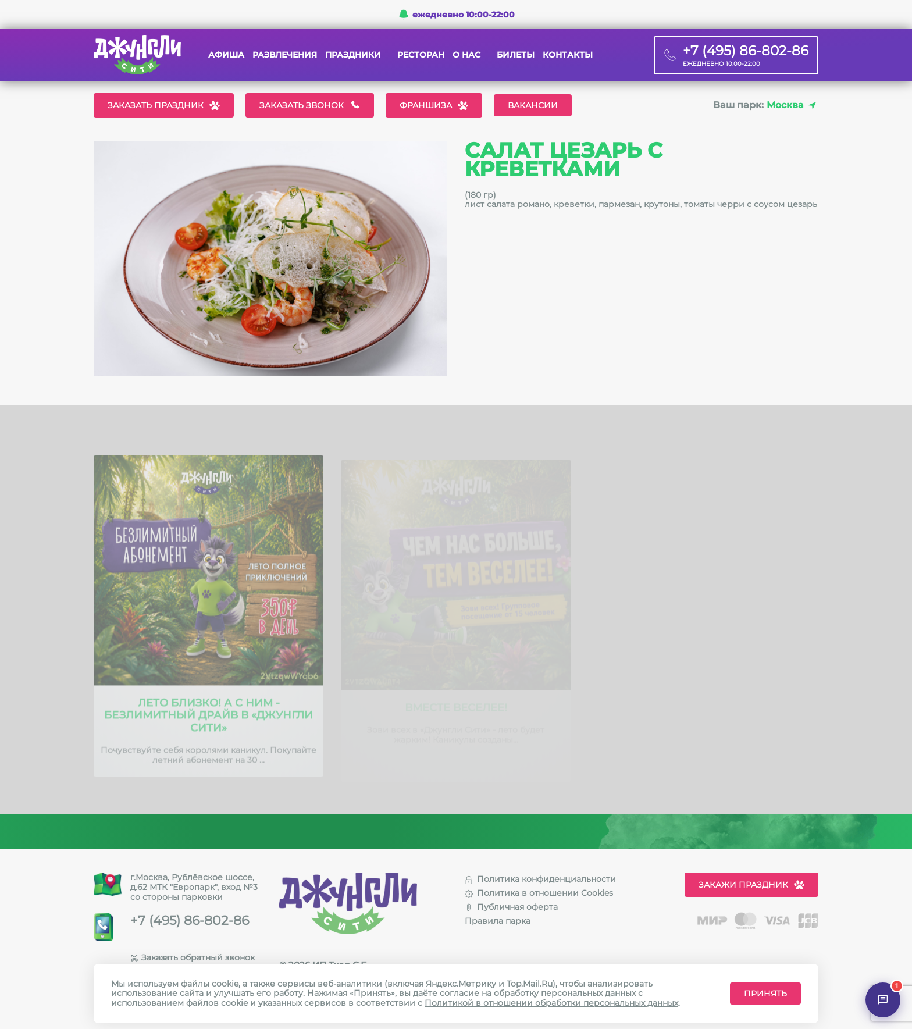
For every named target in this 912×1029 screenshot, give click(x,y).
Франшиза (434, 105)
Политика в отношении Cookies (539, 893)
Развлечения (284, 55)
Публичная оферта (511, 907)
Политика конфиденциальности (540, 879)
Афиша (226, 55)
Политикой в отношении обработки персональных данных (551, 1003)
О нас (466, 55)
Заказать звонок (309, 105)
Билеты (516, 55)
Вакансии (533, 105)
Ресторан (420, 55)
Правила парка (497, 921)
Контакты (568, 55)
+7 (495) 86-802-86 (189, 920)
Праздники (353, 55)
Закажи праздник (751, 885)
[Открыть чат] (882, 999)
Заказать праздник (164, 105)
